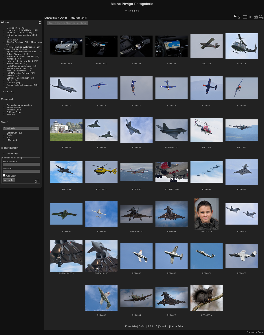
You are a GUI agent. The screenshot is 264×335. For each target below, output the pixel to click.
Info (8, 137)
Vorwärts (163, 326)
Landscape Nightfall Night (19, 30)
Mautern (11, 82)
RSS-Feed (12, 140)
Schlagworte (13, 133)
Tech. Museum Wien (16, 70)
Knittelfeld (11, 59)
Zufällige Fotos (14, 112)
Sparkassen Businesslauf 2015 (21, 51)
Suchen (10, 135)
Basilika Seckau (14, 63)
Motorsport (12, 28)
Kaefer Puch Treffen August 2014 (22, 85)
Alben (5, 22)
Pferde (10, 80)
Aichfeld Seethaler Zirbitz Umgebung (24, 42)
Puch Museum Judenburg (19, 66)
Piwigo (260, 332)
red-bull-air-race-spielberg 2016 (22, 35)
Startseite (50, 17)
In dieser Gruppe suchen (70, 23)
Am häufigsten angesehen (19, 105)
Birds (9, 39)
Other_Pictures (14, 54)
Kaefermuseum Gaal (17, 68)
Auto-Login (9, 176)
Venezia (10, 75)
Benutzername (10, 161)
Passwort (7, 168)
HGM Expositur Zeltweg (18, 73)
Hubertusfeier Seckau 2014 (20, 61)
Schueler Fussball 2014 (18, 78)
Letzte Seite (176, 326)
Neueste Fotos (14, 107)
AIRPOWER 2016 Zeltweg (19, 32)
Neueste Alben (14, 109)
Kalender (11, 114)
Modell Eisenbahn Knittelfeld (20, 56)
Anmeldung (12, 153)
